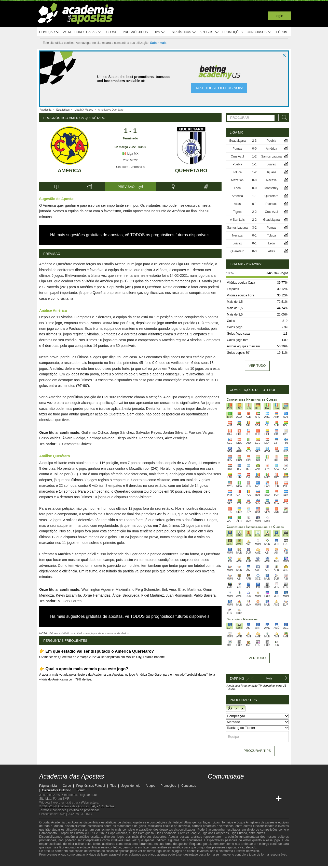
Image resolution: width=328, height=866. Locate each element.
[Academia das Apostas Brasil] (221, 798)
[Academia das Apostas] (212, 798)
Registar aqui (88, 795)
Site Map (45, 799)
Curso (111, 32)
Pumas (237, 148)
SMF (66, 799)
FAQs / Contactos (102, 806)
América (69, 170)
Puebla (271, 140)
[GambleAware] (52, 861)
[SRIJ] (127, 861)
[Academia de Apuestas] (240, 798)
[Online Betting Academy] (231, 798)
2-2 (254, 212)
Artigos (209, 32)
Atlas (237, 204)
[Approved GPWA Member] (72, 861)
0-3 (254, 251)
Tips (159, 32)
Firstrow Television (246, 851)
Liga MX (130, 153)
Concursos (259, 32)
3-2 (254, 227)
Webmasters (89, 802)
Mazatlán (237, 180)
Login (279, 16)
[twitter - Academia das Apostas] (221, 788)
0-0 (254, 148)
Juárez (271, 164)
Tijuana (271, 172)
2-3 (254, 140)
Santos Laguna (271, 156)
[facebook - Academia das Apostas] (240, 788)
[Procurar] (283, 117)
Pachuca (271, 204)
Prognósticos (135, 32)
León (237, 188)
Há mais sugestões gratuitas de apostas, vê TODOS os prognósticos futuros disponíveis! (130, 235)
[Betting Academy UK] (259, 798)
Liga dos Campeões (215, 833)
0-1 (254, 204)
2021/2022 (130, 160)
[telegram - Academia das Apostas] (259, 788)
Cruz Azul (237, 156)
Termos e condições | (54, 810)
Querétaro (191, 170)
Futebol (177, 822)
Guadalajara (237, 140)
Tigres (237, 212)
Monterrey (271, 188)
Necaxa (271, 180)
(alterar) (232, 688)
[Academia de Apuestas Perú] (269, 798)
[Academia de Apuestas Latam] (250, 798)
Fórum (282, 32)
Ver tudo (257, 366)
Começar (49, 32)
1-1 (254, 164)
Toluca (237, 172)
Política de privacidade (84, 810)
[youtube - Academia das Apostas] (231, 788)
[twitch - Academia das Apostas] (212, 788)
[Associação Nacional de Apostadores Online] (87, 861)
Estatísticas (183, 32)
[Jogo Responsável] (109, 861)
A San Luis (237, 219)
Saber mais (158, 43)
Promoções (232, 32)
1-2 (254, 156)
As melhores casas (82, 32)
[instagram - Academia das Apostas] (250, 788)
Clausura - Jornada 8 (130, 167)
